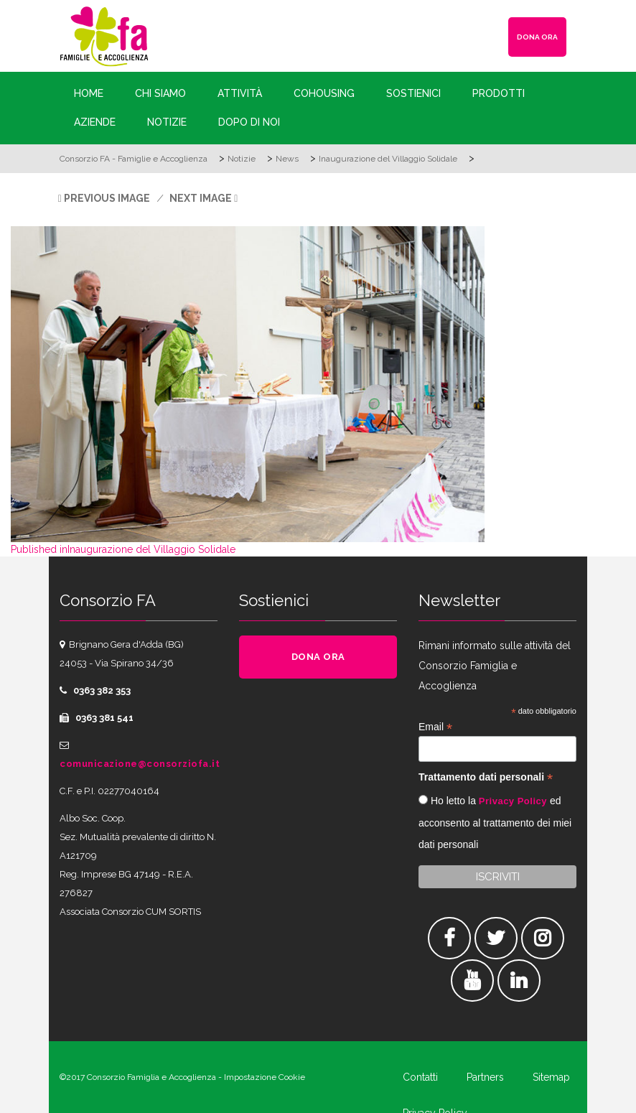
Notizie (167, 122)
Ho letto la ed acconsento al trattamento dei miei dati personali (494, 822)
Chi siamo (160, 93)
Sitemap (551, 1077)
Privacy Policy (513, 801)
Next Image (200, 198)
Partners (485, 1077)
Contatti (420, 1077)
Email (435, 727)
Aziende (95, 122)
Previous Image (107, 198)
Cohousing (324, 93)
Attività (240, 93)
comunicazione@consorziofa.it (140, 763)
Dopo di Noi (249, 122)
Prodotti (498, 93)
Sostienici (413, 93)
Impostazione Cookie (264, 1077)
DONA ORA (537, 37)
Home (88, 93)
